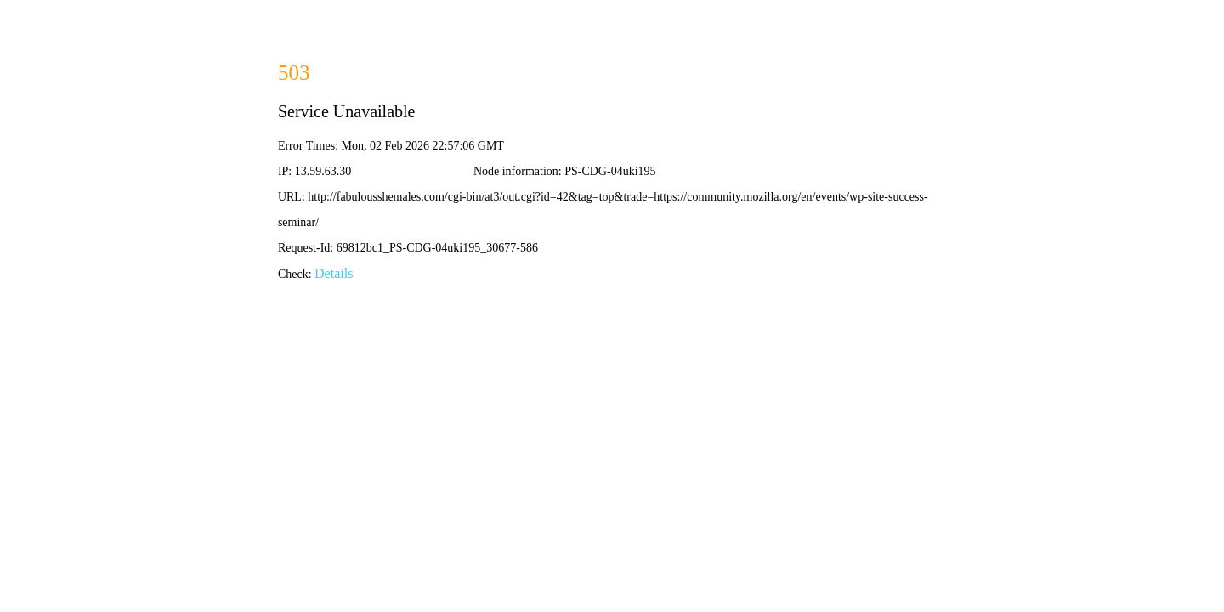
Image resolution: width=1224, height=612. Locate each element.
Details (333, 273)
